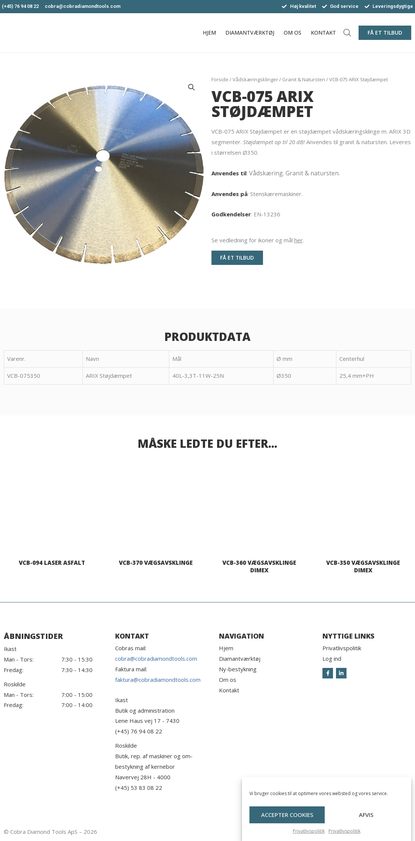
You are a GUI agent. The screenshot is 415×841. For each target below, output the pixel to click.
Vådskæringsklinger (255, 79)
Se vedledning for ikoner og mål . (257, 240)
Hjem (209, 32)
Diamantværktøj (249, 32)
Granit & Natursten (303, 79)
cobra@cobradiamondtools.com (156, 658)
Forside (219, 79)
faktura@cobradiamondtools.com (158, 679)
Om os (292, 32)
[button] (385, 33)
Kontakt (323, 32)
